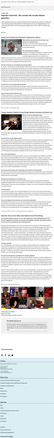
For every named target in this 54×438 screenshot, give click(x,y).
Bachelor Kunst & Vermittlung (14, 284)
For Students (3, 393)
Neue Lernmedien (18, 315)
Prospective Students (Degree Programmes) (10, 380)
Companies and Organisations (7, 385)
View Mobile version (5, 7)
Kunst (6, 315)
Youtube (24, 124)
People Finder (3, 418)
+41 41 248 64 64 (4, 371)
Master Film (31, 211)
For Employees (3, 396)
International (3, 413)
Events (1, 408)
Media (1, 388)
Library (2, 416)
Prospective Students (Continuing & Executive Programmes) (13, 383)
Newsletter (2, 427)
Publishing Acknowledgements (7, 432)
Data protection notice (5, 429)
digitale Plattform (5, 227)
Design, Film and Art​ (5, 313)
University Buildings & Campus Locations (9, 410)
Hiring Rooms (3, 421)
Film (13, 315)
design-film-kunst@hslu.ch (6, 372)
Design (9, 315)
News (7, 311)
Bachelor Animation (23, 211)
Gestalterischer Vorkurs (15, 107)
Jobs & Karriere (3, 391)
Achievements (12, 311)
